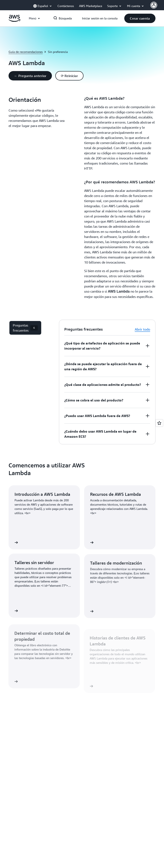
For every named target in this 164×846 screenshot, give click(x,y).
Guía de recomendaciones (26, 52)
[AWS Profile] (153, 5)
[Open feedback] (159, 423)
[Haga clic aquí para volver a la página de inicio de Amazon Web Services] (14, 20)
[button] (139, 18)
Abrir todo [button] (142, 329)
